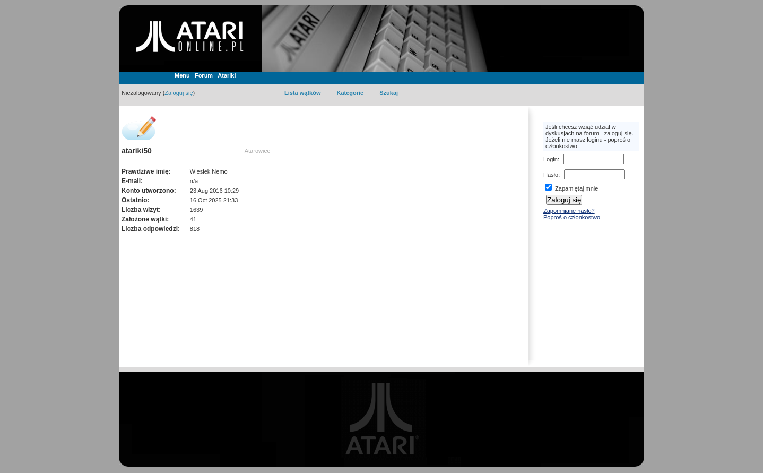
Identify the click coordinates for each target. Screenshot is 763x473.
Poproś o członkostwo (571, 217)
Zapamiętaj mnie (571, 188)
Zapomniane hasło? (569, 211)
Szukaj (388, 93)
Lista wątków (302, 93)
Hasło (550, 174)
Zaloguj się (178, 93)
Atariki (227, 75)
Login (550, 159)
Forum (204, 75)
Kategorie (349, 93)
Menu (182, 75)
